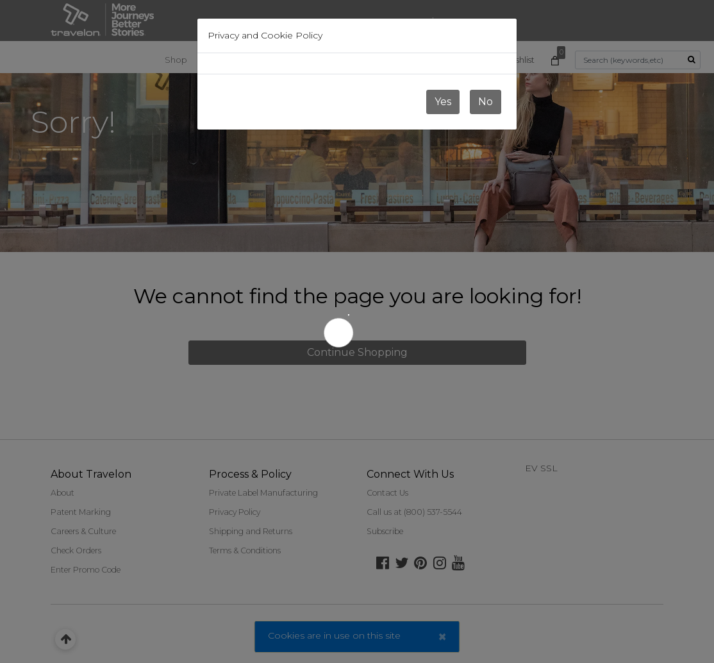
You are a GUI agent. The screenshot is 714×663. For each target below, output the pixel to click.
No (485, 102)
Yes (443, 102)
